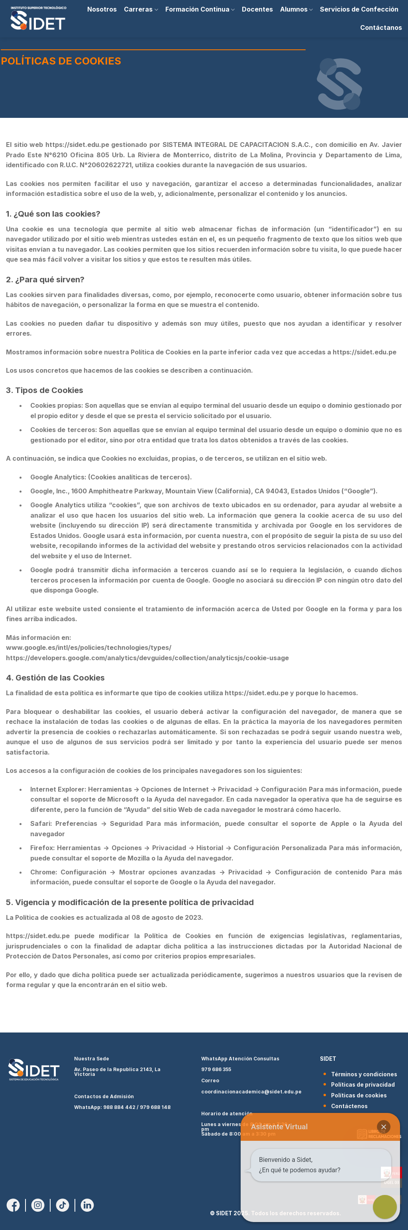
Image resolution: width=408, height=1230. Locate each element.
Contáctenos (349, 1106)
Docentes (257, 9)
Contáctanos (381, 27)
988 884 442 (119, 1107)
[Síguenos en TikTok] (62, 1204)
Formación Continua (200, 9)
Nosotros (102, 9)
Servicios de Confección (359, 9)
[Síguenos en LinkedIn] (87, 1204)
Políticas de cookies (359, 1095)
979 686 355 (216, 1069)
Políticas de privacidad (363, 1084)
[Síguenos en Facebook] (13, 1204)
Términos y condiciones (364, 1074)
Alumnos (296, 9)
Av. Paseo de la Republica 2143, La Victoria (117, 1071)
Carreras (141, 9)
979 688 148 (155, 1107)
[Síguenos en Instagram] (38, 1204)
